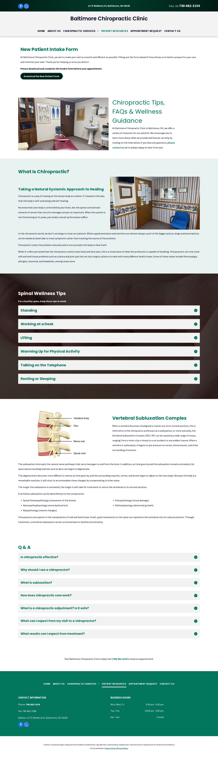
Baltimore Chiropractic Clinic (109, 18)
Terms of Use (109, 748)
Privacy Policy (122, 748)
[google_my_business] (26, 7)
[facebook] (20, 7)
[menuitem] (41, 31)
